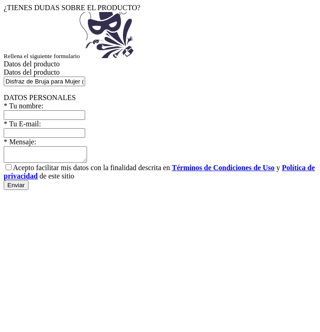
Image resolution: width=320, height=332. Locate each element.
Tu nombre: (23, 106)
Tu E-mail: (22, 124)
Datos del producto (32, 72)
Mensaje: (20, 142)
